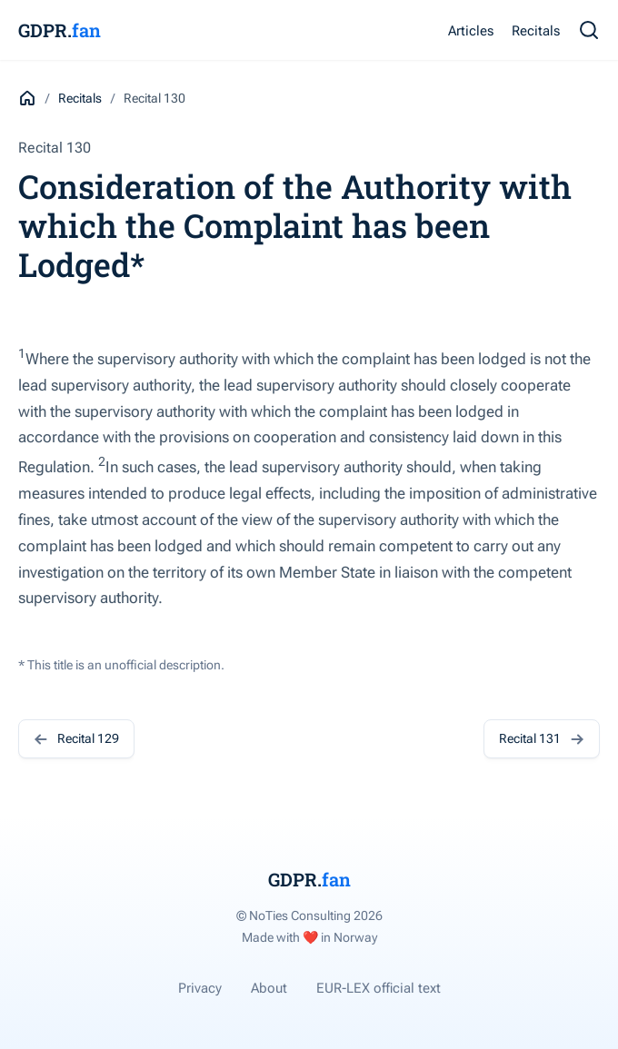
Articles (470, 31)
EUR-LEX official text (378, 988)
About (269, 988)
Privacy (200, 988)
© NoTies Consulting (309, 915)
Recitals (536, 31)
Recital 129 (76, 739)
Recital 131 (541, 739)
